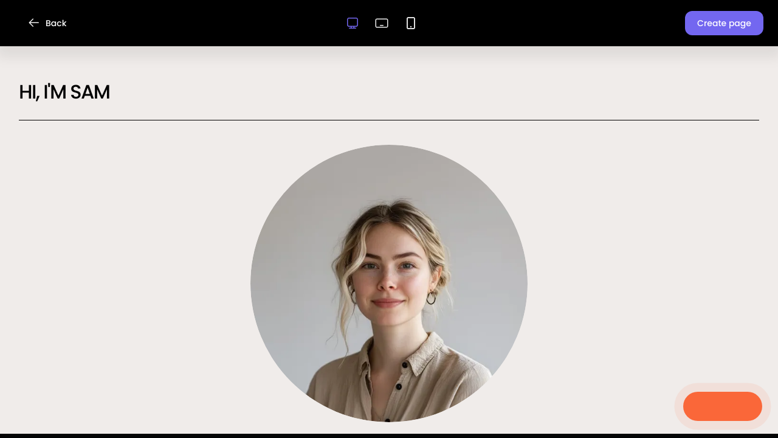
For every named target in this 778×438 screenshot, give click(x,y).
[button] (724, 23)
